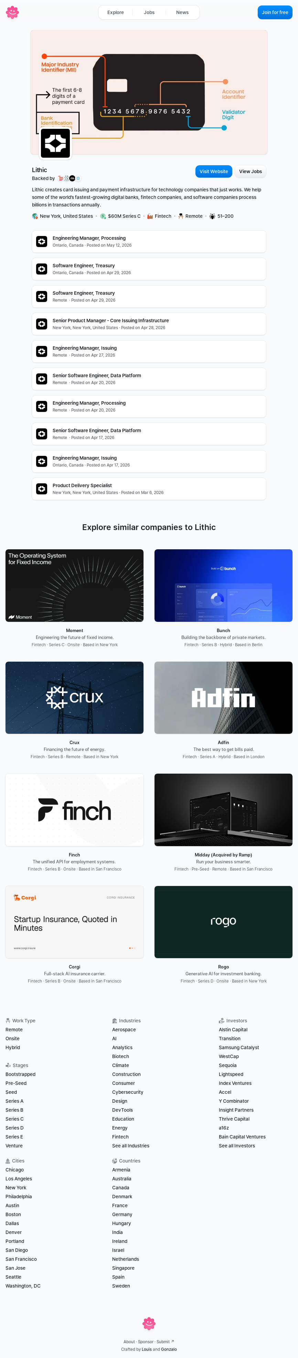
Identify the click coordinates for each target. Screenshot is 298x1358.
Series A (14, 1101)
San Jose (15, 1268)
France (120, 1205)
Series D (15, 1128)
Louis (147, 1349)
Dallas (12, 1223)
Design (119, 1101)
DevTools (122, 1110)
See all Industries (130, 1145)
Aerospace (124, 1029)
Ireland (119, 1241)
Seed (11, 1092)
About (129, 1341)
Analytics (122, 1047)
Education (123, 1119)
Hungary (121, 1223)
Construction (126, 1074)
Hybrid (13, 1047)
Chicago (15, 1169)
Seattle (13, 1277)
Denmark (122, 1196)
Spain (118, 1277)
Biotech (120, 1056)
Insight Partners (236, 1110)
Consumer (123, 1083)
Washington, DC (23, 1286)
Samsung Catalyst (239, 1047)
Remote (14, 1029)
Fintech (120, 1137)
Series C (15, 1119)
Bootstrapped (20, 1074)
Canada (120, 1187)
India (117, 1232)
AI (114, 1038)
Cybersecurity (127, 1092)
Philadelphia (19, 1196)
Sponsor (145, 1341)
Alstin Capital (233, 1029)
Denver (14, 1232)
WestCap (229, 1056)
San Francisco (21, 1259)
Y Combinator (234, 1101)
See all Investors (237, 1145)
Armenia (121, 1169)
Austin (12, 1205)
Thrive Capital (234, 1119)
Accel (225, 1092)
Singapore (123, 1268)
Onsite (13, 1038)
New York (16, 1187)
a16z (224, 1128)
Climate (120, 1065)
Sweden (121, 1286)
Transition (230, 1038)
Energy (120, 1128)
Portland (15, 1241)
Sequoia (228, 1065)
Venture (14, 1145)
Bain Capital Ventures (242, 1137)
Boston (13, 1214)
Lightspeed (231, 1074)
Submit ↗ (165, 1341)
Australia (121, 1178)
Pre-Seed (16, 1083)
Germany (122, 1214)
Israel (118, 1250)
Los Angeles (19, 1178)
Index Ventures (235, 1083)
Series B (14, 1110)
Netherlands (125, 1259)
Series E (14, 1137)
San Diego (17, 1250)
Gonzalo (169, 1349)
